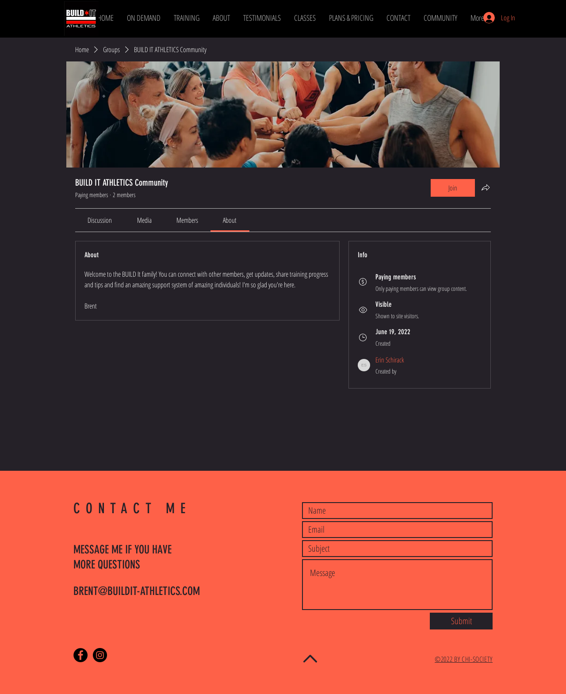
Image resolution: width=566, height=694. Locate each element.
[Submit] (461, 621)
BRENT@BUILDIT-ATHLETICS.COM (136, 591)
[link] (100, 220)
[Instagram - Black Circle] (100, 655)
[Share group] (485, 187)
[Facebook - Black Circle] (80, 655)
